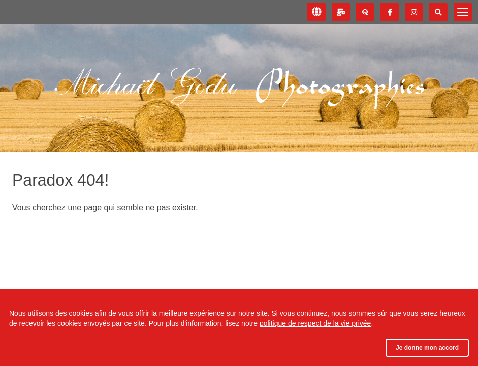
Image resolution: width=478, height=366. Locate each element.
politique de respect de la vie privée (315, 323)
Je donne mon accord (427, 347)
